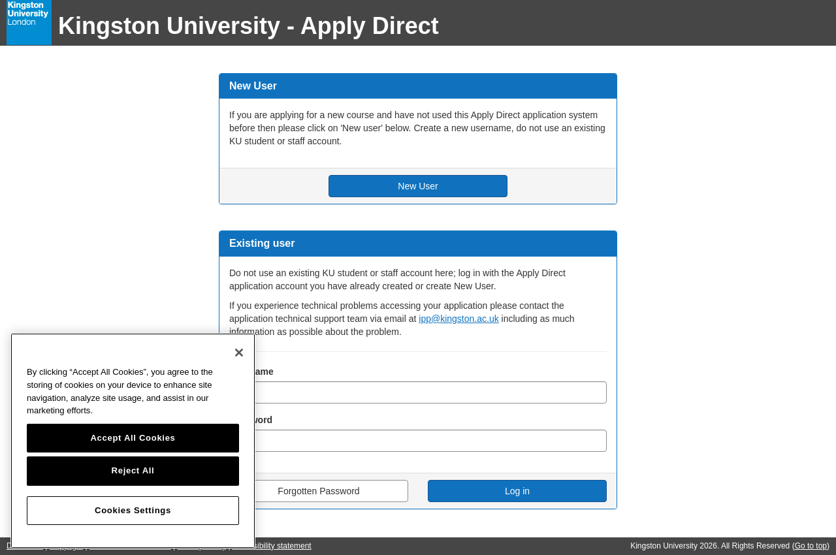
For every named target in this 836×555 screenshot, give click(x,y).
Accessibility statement (271, 545)
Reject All (133, 470)
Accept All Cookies (132, 438)
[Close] (239, 352)
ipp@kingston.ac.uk (458, 318)
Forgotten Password (318, 491)
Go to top (811, 545)
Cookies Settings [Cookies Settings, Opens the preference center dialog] (133, 510)
